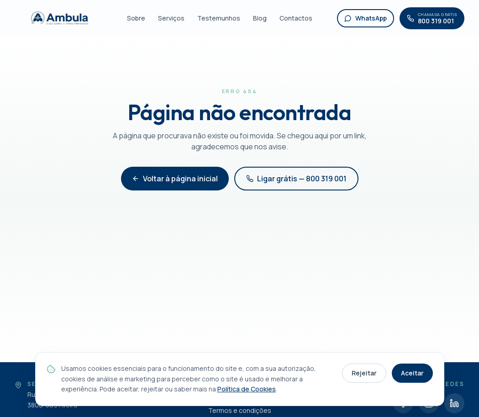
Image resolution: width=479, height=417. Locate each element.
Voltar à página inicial (175, 179)
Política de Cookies (246, 389)
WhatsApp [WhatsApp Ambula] (365, 18)
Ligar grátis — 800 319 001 (296, 179)
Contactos (295, 18)
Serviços (171, 18)
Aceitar (412, 373)
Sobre (136, 18)
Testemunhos (218, 18)
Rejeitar (364, 373)
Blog (260, 18)
